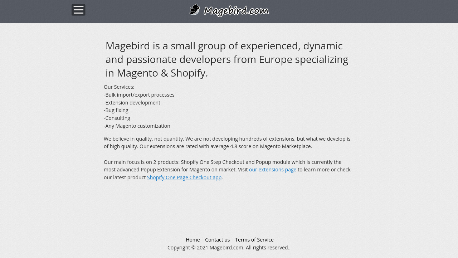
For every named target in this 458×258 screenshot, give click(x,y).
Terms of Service (254, 239)
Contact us (217, 239)
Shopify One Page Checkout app (184, 177)
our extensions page (272, 169)
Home (193, 239)
